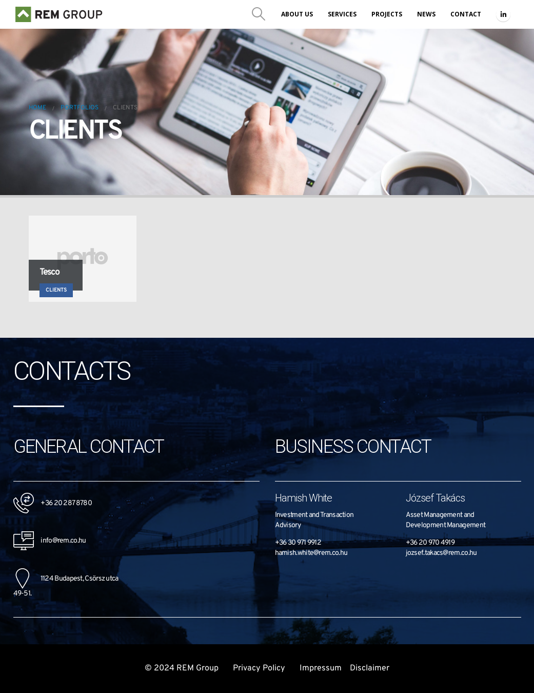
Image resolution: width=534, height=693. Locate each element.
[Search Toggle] (259, 14)
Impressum (321, 668)
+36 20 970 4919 (430, 542)
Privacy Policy (260, 668)
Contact (465, 14)
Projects (386, 14)
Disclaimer (369, 668)
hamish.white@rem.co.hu (311, 553)
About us (297, 14)
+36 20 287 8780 (66, 503)
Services (342, 14)
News (426, 14)
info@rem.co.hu (49, 540)
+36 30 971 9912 (298, 542)
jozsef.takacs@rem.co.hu (441, 553)
